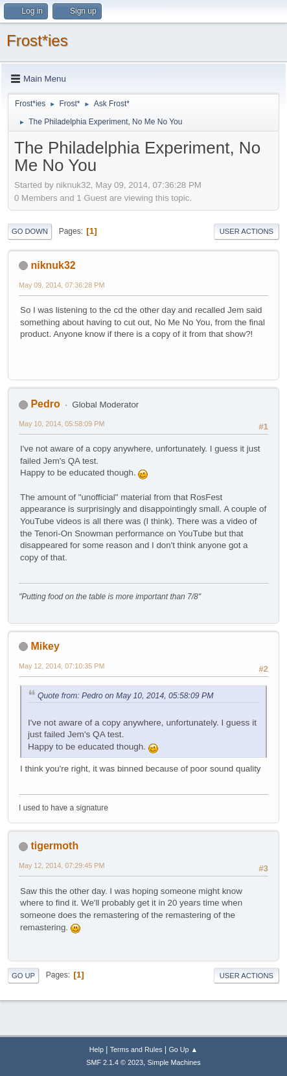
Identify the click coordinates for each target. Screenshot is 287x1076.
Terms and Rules (136, 1049)
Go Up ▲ (183, 1049)
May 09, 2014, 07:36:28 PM (61, 285)
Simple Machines (174, 1062)
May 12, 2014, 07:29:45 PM (61, 865)
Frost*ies (37, 40)
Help (96, 1049)
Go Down (30, 231)
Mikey (44, 646)
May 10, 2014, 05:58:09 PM (61, 424)
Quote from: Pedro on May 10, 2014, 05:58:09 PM (125, 695)
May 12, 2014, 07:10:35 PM (61, 666)
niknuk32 (52, 265)
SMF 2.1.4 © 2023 (114, 1062)
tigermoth (54, 845)
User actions (246, 231)
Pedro (45, 403)
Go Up (23, 975)
